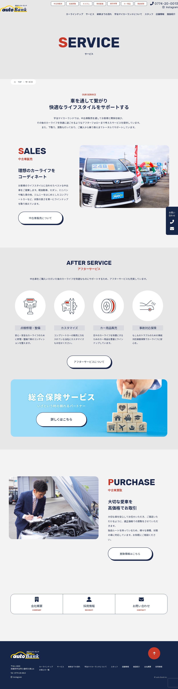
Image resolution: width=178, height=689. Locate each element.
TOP (20, 81)
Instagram (170, 7)
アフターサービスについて (89, 362)
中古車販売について (40, 218)
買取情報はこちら (130, 554)
